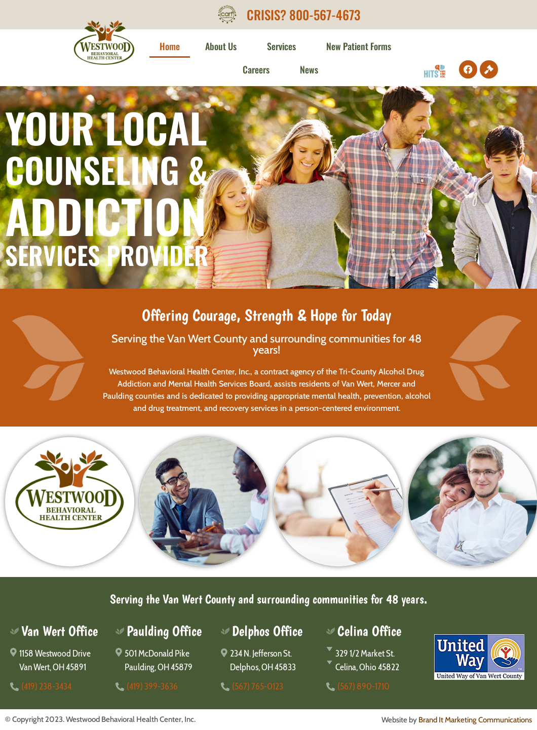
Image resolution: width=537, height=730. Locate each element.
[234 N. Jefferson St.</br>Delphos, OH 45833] (268, 660)
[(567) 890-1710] (373, 687)
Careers (259, 69)
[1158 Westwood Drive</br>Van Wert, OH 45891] (57, 660)
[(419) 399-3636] (163, 687)
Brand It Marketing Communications (475, 719)
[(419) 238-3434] (57, 687)
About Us (223, 46)
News (309, 69)
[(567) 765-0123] (268, 687)
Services (284, 46)
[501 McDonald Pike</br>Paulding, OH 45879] (163, 660)
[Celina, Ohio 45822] (373, 667)
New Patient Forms (361, 46)
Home (170, 46)
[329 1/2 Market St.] (373, 654)
